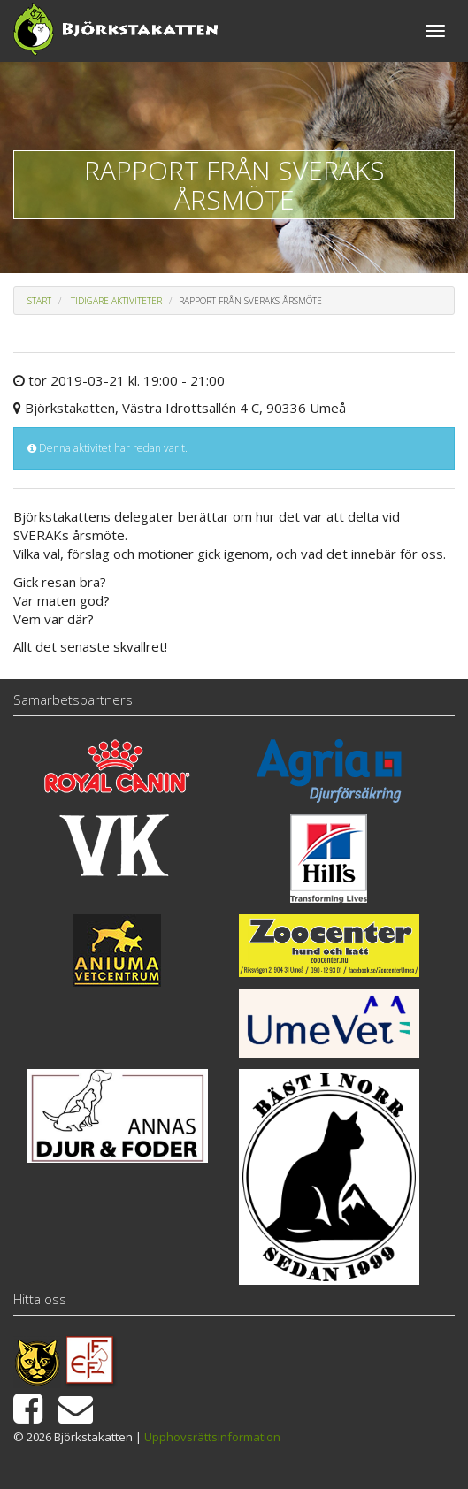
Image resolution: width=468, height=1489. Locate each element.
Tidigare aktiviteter (116, 300)
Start (39, 300)
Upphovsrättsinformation (212, 1437)
